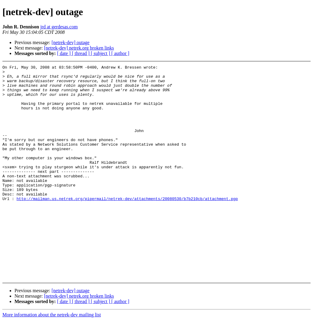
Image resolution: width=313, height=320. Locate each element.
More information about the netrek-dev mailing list (51, 314)
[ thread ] (81, 53)
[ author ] (120, 53)
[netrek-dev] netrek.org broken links (79, 47)
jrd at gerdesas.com (59, 26)
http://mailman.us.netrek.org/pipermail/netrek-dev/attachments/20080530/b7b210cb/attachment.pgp (127, 225)
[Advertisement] (283, 80)
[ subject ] (101, 53)
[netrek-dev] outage (71, 42)
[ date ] (64, 53)
